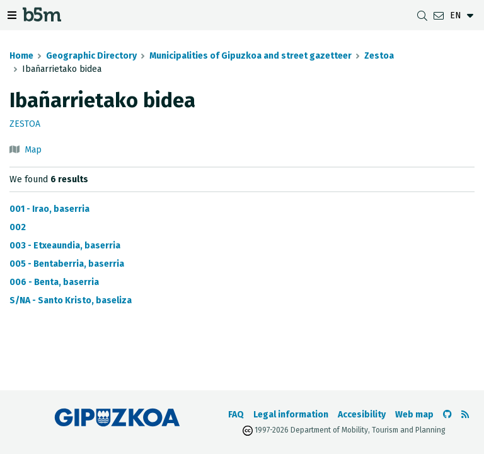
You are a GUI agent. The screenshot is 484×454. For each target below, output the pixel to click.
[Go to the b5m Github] (447, 414)
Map (33, 149)
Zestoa (379, 55)
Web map (414, 414)
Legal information (290, 414)
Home (21, 55)
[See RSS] (465, 414)
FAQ (236, 414)
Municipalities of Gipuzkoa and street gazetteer (250, 55)
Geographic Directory (91, 55)
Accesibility (362, 414)
